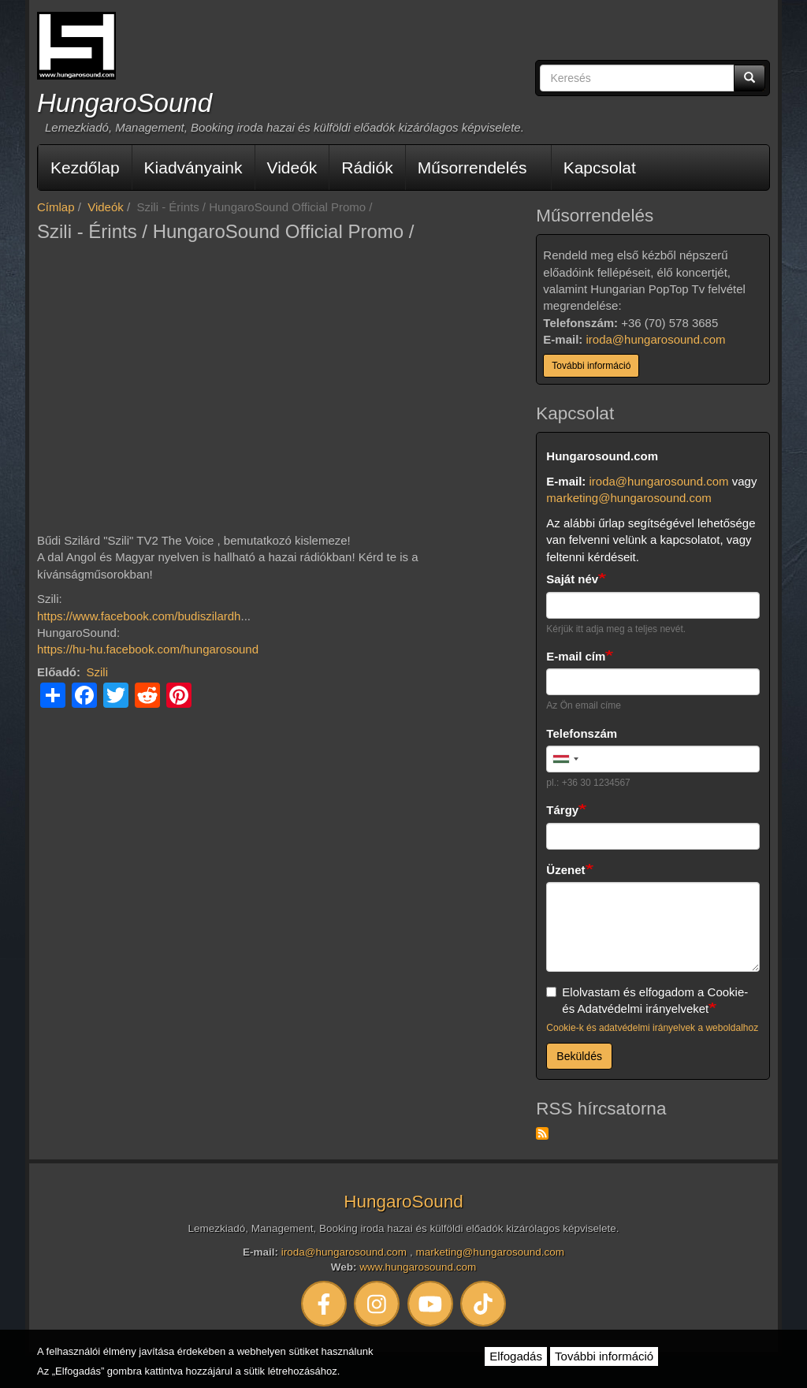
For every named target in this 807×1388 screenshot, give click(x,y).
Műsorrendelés (472, 167)
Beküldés (579, 1056)
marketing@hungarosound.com (629, 497)
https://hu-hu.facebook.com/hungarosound (147, 649)
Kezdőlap (85, 167)
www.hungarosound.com (417, 1267)
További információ (591, 365)
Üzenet (565, 869)
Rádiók (366, 167)
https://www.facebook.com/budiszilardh (138, 616)
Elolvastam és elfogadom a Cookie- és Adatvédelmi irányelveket (647, 1000)
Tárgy (562, 810)
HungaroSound (124, 102)
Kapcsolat (599, 167)
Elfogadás (515, 1356)
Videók (292, 167)
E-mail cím (575, 656)
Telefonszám (581, 733)
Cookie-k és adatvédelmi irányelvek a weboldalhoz (652, 1027)
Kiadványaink (193, 167)
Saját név (572, 579)
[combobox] (565, 759)
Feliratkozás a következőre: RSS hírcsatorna (542, 1133)
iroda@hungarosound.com (656, 339)
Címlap (56, 207)
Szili (98, 672)
